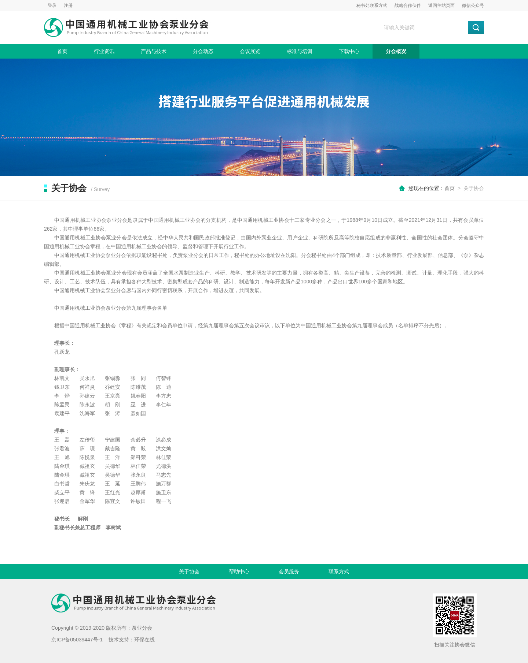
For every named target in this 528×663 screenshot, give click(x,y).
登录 (52, 5)
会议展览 (250, 51)
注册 (68, 5)
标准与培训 (299, 51)
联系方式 (339, 571)
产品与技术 (153, 51)
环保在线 (144, 639)
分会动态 (203, 51)
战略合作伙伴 (408, 5)
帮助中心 (239, 571)
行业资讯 (104, 51)
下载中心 (349, 51)
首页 (62, 51)
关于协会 (189, 571)
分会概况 (396, 51)
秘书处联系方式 (371, 5)
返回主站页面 (441, 5)
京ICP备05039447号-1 (77, 639)
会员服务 (289, 571)
